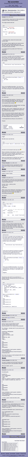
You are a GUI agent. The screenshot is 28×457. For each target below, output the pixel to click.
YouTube (23, 455)
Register (16, 5)
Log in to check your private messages (12, 6)
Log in (21, 6)
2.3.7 (3, 166)
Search (13, 5)
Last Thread (17, 440)
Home (10, 5)
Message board (23, 453)
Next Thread (22, 440)
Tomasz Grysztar (13, 455)
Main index (3, 453)
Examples (18, 453)
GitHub (20, 455)
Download (7, 453)
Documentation (12, 453)
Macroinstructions (12, 10)
